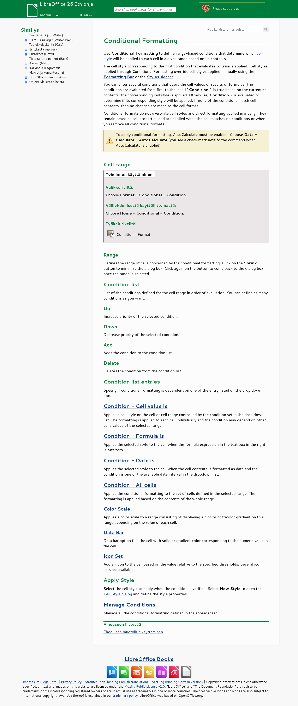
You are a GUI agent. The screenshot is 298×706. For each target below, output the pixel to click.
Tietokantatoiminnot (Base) (48, 58)
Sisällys (30, 30)
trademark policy (125, 695)
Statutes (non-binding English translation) (116, 682)
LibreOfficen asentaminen (47, 77)
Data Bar (113, 532)
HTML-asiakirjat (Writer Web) (51, 40)
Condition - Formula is (133, 435)
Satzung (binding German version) (177, 682)
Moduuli (47, 15)
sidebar (160, 76)
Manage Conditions (129, 604)
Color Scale (116, 509)
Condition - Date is (129, 460)
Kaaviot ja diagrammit (44, 68)
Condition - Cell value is (135, 406)
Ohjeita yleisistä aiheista (46, 82)
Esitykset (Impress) (43, 49)
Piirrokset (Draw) (41, 54)
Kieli (84, 15)
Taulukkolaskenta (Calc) (46, 44)
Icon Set (113, 556)
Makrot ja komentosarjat (46, 72)
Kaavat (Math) (39, 63)
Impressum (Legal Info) (40, 682)
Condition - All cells (129, 484)
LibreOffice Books (149, 659)
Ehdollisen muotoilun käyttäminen (133, 631)
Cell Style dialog (117, 594)
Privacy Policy (71, 682)
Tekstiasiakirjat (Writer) (46, 35)
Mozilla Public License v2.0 (144, 686)
